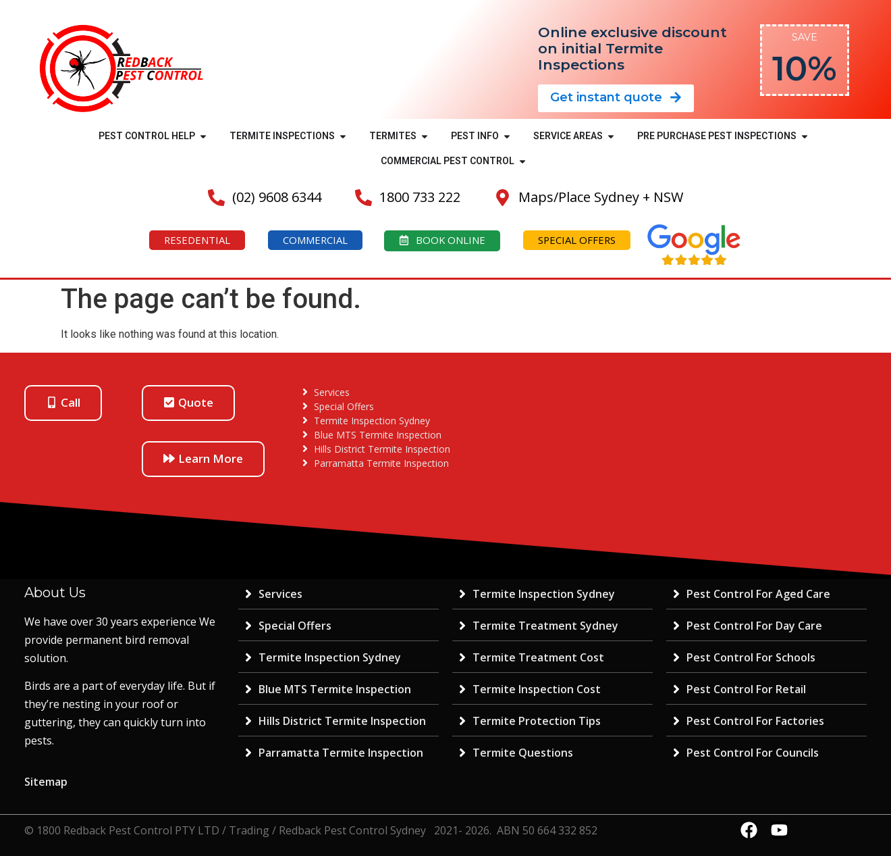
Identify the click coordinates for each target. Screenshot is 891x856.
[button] (203, 136)
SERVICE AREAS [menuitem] (568, 135)
